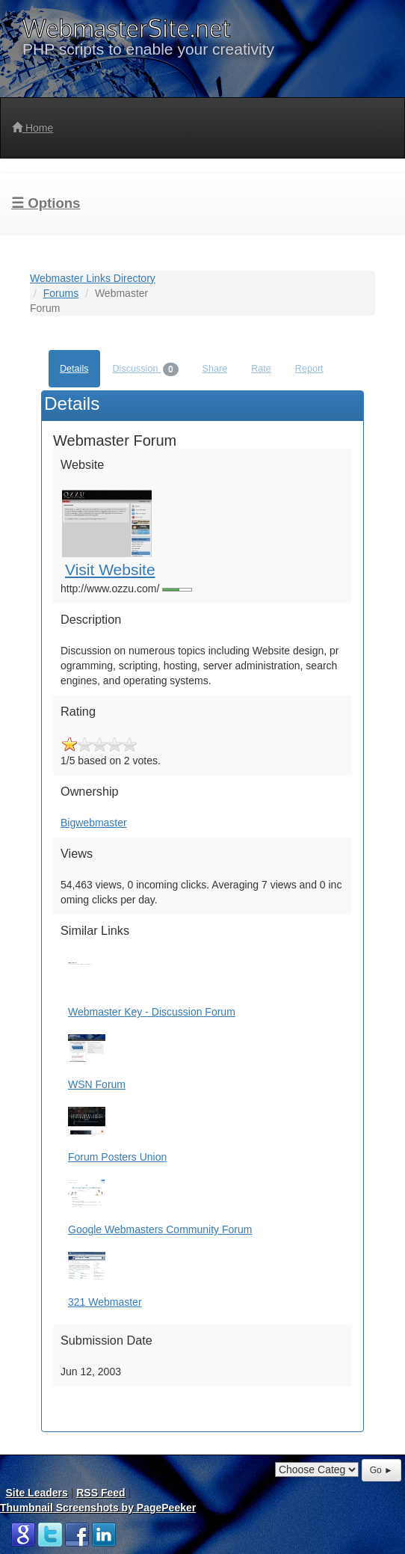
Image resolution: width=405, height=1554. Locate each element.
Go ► (381, 1470)
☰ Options (45, 203)
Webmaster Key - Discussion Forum (151, 1012)
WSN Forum (97, 1084)
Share (215, 368)
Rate (261, 368)
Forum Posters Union (117, 1157)
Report (309, 368)
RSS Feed (100, 1493)
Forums (60, 293)
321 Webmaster (105, 1302)
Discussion (146, 369)
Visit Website (110, 569)
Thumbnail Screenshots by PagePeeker (98, 1508)
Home (32, 128)
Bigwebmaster (94, 823)
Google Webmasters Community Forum (160, 1229)
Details (74, 368)
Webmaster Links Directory (92, 278)
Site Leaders (37, 1493)
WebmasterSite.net (126, 28)
